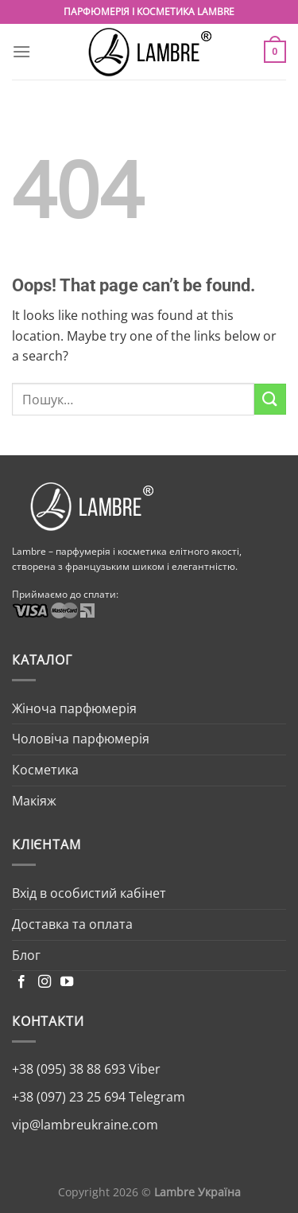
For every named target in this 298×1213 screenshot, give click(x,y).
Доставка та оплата (72, 924)
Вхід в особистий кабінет (89, 893)
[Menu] (21, 51)
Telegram (155, 1097)
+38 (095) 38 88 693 (69, 1069)
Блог (26, 955)
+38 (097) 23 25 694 (69, 1097)
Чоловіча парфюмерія (80, 738)
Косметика (45, 769)
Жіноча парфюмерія (74, 708)
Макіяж (34, 800)
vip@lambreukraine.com (85, 1124)
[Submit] (270, 399)
